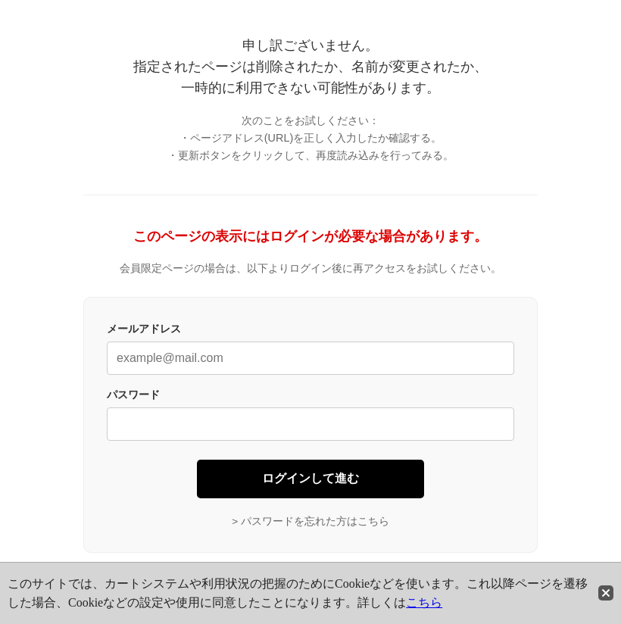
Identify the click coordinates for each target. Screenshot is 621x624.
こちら (424, 602)
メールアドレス (144, 329)
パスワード (133, 394)
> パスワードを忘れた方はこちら (310, 521)
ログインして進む (310, 478)
